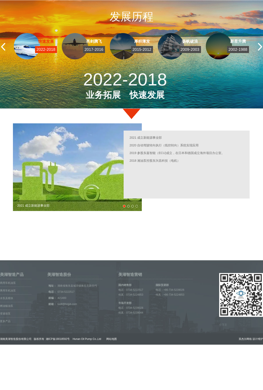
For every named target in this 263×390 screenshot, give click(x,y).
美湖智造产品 (12, 299)
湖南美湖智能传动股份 (69, 243)
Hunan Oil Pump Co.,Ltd (85, 363)
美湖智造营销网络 (18, 243)
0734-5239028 (134, 332)
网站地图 (110, 363)
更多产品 (5, 345)
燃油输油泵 (6, 330)
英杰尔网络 (245, 363)
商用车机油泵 (8, 307)
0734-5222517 (68, 316)
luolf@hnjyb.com (67, 328)
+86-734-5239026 (173, 314)
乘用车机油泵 (8, 314)
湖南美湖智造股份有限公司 (16, 363)
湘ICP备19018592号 (57, 363)
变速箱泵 (5, 337)
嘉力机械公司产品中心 (123, 243)
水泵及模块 (6, 322)
